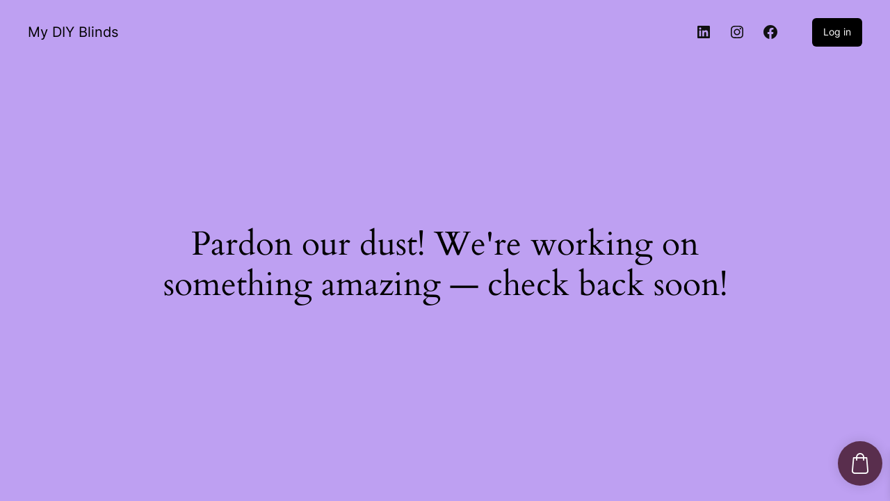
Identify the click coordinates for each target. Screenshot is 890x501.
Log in (837, 32)
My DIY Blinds (73, 32)
